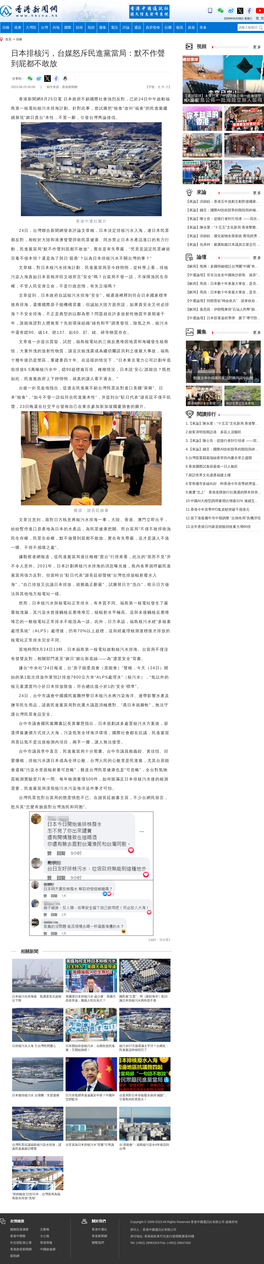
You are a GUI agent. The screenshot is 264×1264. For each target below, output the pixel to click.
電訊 (114, 27)
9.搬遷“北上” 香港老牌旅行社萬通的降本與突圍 (223, 492)
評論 (126, 27)
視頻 (91, 27)
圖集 (102, 27)
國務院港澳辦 (19, 1229)
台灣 (44, 27)
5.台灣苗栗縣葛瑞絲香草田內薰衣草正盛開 (219, 458)
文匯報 (44, 1229)
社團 (168, 27)
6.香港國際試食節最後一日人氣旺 (212, 466)
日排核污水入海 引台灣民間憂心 (34, 1046)
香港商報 (46, 1242)
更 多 (257, 47)
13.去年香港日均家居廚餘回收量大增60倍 (218, 527)
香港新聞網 (99, 1236)
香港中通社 (99, 1229)
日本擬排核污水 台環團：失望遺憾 (35, 1095)
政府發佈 (153, 27)
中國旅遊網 (47, 1249)
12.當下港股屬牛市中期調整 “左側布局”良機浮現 (223, 518)
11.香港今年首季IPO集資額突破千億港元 (217, 509)
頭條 (5, 27)
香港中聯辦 (18, 1236)
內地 (56, 27)
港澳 (17, 27)
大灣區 (31, 27)
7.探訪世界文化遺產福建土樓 (208, 475)
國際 (67, 27)
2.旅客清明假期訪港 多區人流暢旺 (213, 432)
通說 (137, 27)
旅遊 (191, 27)
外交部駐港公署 (21, 1242)
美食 (203, 27)
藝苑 (179, 27)
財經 (79, 27)
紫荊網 (14, 1256)
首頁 (8, 39)
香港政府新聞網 (21, 1249)
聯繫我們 (98, 1242)
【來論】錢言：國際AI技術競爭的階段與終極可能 (224, 210)
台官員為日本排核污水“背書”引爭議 (90, 1144)
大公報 (44, 1236)
